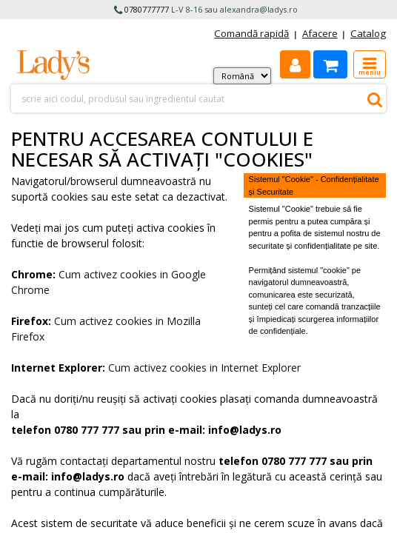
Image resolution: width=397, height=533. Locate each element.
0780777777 (146, 9)
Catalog (368, 33)
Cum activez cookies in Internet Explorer (204, 368)
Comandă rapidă (251, 33)
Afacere (320, 33)
